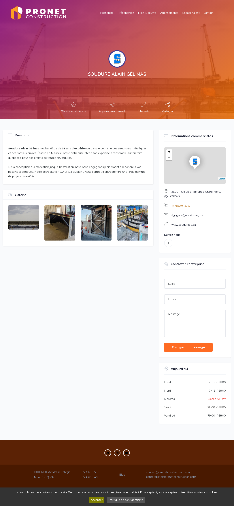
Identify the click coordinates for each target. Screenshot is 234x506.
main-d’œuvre (147, 13)
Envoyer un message (188, 347)
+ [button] (169, 152)
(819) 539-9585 (180, 206)
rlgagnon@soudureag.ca (187, 215)
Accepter (97, 500)
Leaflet (222, 179)
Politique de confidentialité (126, 500)
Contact (208, 13)
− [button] (169, 157)
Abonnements (169, 13)
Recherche (107, 13)
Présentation (126, 13)
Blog (122, 474)
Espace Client (191, 13)
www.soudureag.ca (183, 224)
